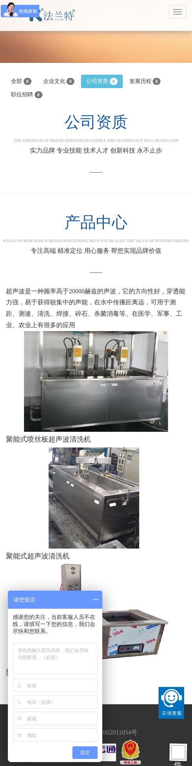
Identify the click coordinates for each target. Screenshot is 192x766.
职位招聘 (26, 94)
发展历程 (145, 81)
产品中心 (96, 228)
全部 (21, 81)
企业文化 (59, 81)
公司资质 (102, 81)
